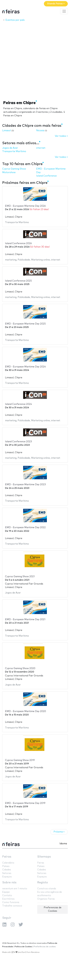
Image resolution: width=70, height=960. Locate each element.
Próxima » (59, 832)
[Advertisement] (35, 60)
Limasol (6, 130)
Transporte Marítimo (14, 151)
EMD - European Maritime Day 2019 (25, 803)
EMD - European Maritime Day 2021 (25, 619)
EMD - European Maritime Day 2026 (25, 206)
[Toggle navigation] (64, 11)
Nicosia (40, 130)
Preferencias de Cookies (52, 909)
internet (40, 148)
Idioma (63, 843)
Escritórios (8, 899)
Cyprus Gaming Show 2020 (20, 668)
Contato (7, 895)
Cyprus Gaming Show (14, 169)
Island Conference (46, 176)
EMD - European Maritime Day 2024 (25, 367)
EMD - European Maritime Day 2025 (25, 324)
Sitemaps (44, 856)
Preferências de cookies (45, 947)
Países (5, 866)
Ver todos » (61, 136)
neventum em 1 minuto (14, 889)
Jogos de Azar (10, 148)
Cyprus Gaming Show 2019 (20, 760)
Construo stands (46, 889)
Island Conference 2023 (18, 441)
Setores (6, 873)
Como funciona (10, 902)
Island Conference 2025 (18, 281)
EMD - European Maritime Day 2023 (25, 484)
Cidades (6, 870)
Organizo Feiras (46, 899)
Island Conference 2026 (18, 243)
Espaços (7, 877)
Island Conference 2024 (18, 404)
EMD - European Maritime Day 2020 (25, 711)
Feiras (6, 856)
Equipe (6, 892)
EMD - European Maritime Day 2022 (25, 527)
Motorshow (9, 172)
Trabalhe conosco (12, 906)
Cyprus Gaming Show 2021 (20, 576)
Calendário (8, 863)
